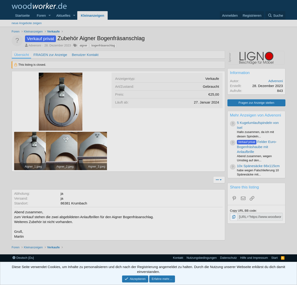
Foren (41, 15)
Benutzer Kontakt (85, 55)
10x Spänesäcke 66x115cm (258, 166)
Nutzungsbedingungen (202, 257)
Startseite (22, 15)
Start (274, 257)
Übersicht (21, 55)
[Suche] (275, 15)
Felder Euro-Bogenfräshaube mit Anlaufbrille (257, 147)
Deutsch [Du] (23, 257)
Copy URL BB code (243, 210)
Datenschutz (228, 257)
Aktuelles (63, 15)
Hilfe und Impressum (254, 257)
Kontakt (178, 257)
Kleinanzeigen (92, 15)
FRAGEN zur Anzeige (50, 55)
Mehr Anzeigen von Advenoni (255, 115)
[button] (49, 15)
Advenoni (35, 45)
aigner (83, 45)
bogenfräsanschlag (103, 45)
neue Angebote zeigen (27, 23)
